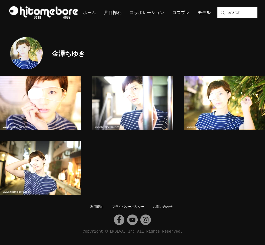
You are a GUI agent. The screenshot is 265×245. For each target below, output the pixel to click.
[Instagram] (145, 220)
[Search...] (237, 12)
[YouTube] (132, 220)
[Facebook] (119, 220)
